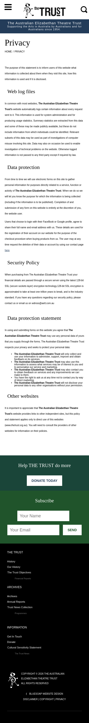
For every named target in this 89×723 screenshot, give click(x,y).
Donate (13, 642)
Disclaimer (30, 699)
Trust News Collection (27, 608)
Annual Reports (17, 602)
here (7, 250)
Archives (12, 596)
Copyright (47, 699)
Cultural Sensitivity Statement (30, 648)
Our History (15, 567)
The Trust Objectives (26, 573)
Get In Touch (14, 636)
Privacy (61, 699)
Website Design (53, 693)
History (11, 561)
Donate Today (44, 481)
